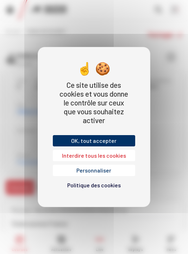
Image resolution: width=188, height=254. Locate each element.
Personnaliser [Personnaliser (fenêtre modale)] (93, 170)
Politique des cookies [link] (94, 185)
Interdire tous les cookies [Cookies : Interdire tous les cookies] (94, 155)
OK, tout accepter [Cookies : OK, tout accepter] (94, 140)
